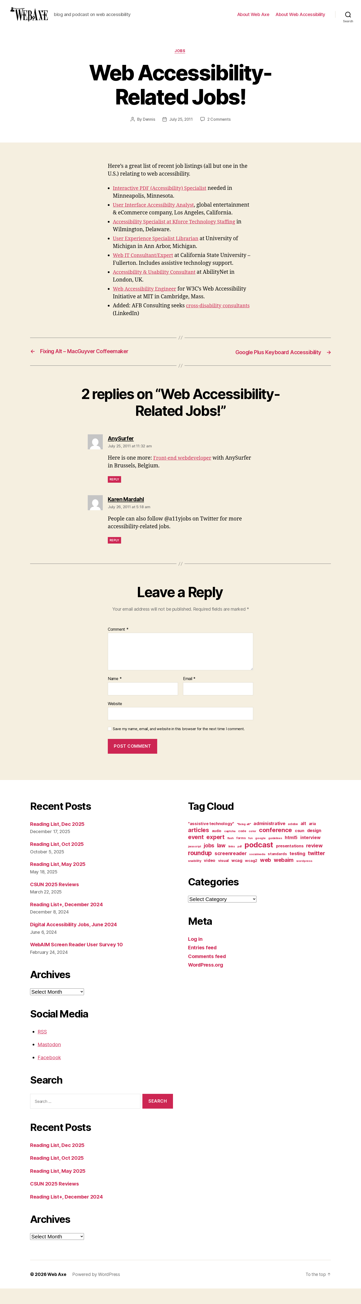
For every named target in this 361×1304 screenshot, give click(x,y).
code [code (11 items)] (242, 846)
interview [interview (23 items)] (310, 853)
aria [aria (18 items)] (312, 839)
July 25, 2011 (181, 127)
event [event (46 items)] (196, 852)
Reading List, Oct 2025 (58, 859)
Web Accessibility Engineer (146, 304)
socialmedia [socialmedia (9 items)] (257, 869)
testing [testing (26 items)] (297, 869)
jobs (180, 59)
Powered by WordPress (96, 1289)
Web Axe (56, 1289)
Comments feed (208, 972)
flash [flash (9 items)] (230, 853)
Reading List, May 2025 (59, 879)
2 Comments (219, 127)
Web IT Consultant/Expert (145, 271)
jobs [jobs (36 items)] (209, 861)
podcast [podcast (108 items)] (258, 860)
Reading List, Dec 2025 (58, 839)
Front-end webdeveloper (184, 473)
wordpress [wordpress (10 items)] (304, 876)
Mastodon (50, 1060)
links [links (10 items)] (231, 862)
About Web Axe (253, 18)
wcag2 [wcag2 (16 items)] (251, 876)
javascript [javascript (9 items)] (194, 862)
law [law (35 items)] (221, 861)
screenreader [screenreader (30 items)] (231, 869)
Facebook (50, 1073)
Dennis (148, 127)
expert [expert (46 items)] (215, 852)
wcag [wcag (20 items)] (236, 875)
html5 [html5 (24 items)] (291, 853)
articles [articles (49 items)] (198, 845)
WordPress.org (207, 980)
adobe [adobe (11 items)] (293, 839)
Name (115, 694)
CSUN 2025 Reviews (55, 900)
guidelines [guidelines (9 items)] (275, 853)
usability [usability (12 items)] (194, 876)
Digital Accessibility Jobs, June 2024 (76, 940)
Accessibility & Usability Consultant (157, 288)
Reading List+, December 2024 (69, 920)
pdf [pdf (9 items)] (239, 862)
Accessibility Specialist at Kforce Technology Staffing (178, 237)
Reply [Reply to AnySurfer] (114, 495)
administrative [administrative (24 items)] (269, 839)
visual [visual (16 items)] (223, 876)
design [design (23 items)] (314, 846)
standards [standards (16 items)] (277, 869)
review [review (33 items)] (314, 861)
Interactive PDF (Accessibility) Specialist (162, 196)
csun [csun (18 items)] (299, 846)
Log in (195, 954)
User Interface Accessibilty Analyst (156, 213)
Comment (118, 645)
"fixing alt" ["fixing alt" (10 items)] (244, 839)
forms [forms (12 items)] (241, 853)
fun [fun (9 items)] (250, 853)
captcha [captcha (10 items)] (229, 846)
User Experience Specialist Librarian (158, 254)
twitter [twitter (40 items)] (316, 868)
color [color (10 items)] (252, 846)
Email (189, 694)
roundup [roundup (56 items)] (200, 868)
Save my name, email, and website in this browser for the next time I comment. (179, 744)
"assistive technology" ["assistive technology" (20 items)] (211, 839)
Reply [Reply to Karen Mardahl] (114, 556)
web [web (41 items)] (265, 875)
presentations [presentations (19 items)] (290, 861)
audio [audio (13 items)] (217, 846)
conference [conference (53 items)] (275, 845)
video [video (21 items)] (209, 875)
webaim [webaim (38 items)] (284, 875)
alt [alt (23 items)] (303, 839)
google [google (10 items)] (260, 853)
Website (115, 719)
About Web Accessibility (300, 18)
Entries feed (203, 963)
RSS (43, 1047)
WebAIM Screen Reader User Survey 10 (79, 960)
